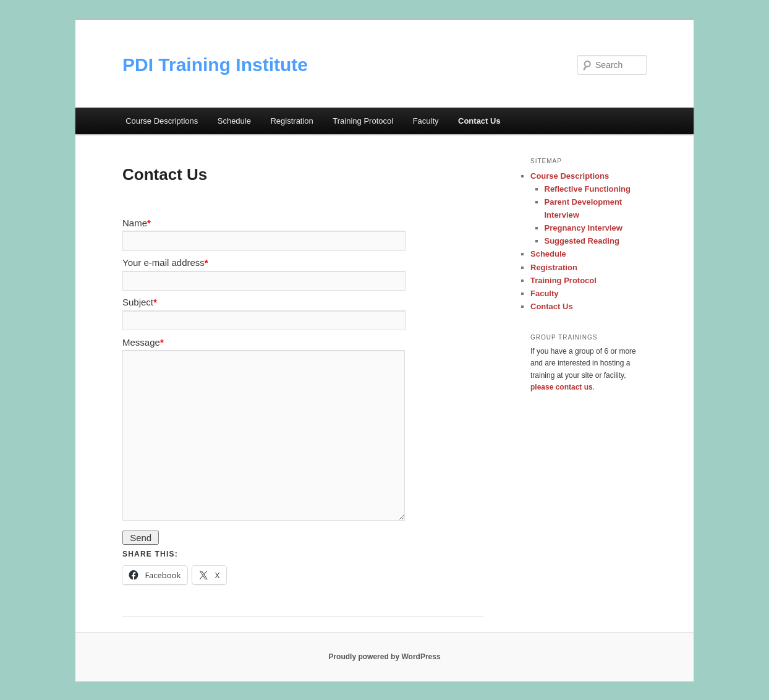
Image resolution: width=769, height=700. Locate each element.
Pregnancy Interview (583, 228)
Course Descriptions (161, 121)
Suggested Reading (582, 240)
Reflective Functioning (588, 189)
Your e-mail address (165, 262)
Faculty (426, 121)
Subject (139, 302)
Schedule (234, 121)
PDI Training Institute (215, 64)
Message (143, 342)
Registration (291, 121)
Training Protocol (363, 121)
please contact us (561, 387)
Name (136, 223)
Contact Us (479, 121)
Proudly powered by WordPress (384, 656)
